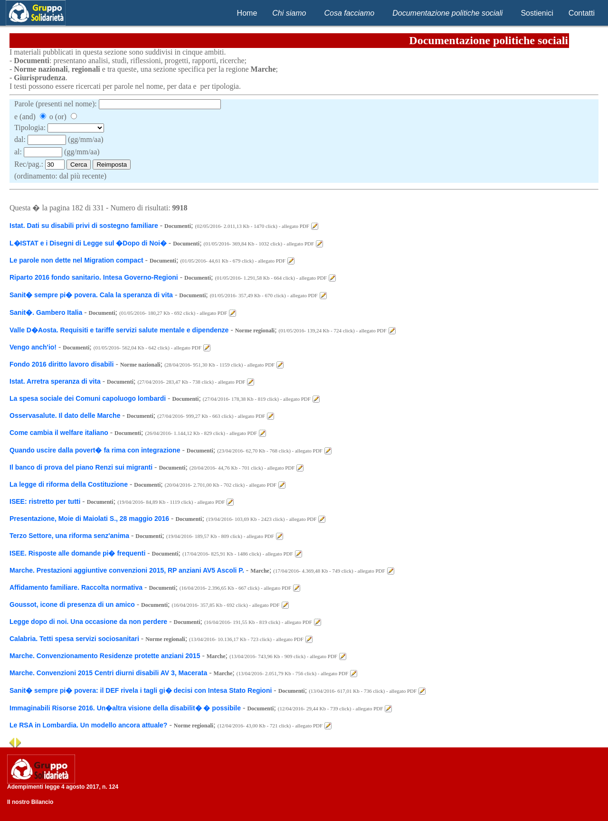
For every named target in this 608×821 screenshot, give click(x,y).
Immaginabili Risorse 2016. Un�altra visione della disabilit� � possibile (125, 708)
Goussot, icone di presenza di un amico (72, 604)
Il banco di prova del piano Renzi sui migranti (81, 467)
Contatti (582, 13)
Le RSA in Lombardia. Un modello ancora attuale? (88, 725)
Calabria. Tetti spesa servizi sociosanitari (74, 638)
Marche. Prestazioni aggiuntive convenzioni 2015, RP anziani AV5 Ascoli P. (127, 570)
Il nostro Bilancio (30, 802)
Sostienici (537, 13)
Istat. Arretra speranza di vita (55, 381)
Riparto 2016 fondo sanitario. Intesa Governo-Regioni (94, 277)
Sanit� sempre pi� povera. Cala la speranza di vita (91, 295)
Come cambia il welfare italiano (59, 432)
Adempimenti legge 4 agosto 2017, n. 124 (62, 786)
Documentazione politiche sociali (447, 13)
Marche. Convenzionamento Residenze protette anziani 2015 (105, 656)
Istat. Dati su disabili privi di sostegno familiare (84, 225)
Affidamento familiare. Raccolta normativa (76, 587)
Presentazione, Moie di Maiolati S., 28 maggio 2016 (89, 518)
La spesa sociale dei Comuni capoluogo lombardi (88, 398)
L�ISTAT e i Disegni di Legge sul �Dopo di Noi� (88, 243)
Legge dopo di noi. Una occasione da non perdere (88, 621)
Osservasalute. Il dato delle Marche (65, 415)
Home (247, 13)
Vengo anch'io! (33, 347)
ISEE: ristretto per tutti (45, 501)
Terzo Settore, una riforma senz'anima (69, 535)
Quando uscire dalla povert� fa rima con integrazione (95, 450)
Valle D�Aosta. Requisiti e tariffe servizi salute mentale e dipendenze (119, 330)
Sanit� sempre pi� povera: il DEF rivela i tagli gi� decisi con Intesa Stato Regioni (141, 690)
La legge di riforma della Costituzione (69, 484)
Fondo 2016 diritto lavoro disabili (62, 364)
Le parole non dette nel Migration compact (76, 260)
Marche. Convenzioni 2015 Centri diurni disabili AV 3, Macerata (108, 673)
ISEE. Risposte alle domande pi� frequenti (77, 553)
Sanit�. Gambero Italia (46, 312)
